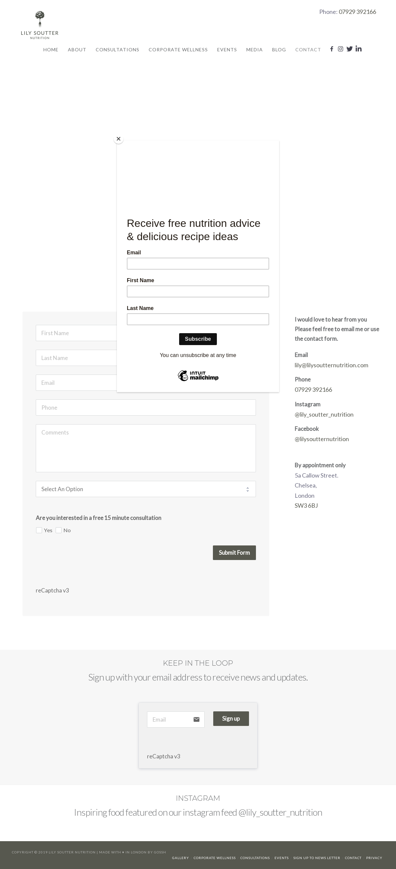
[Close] (119, 139)
